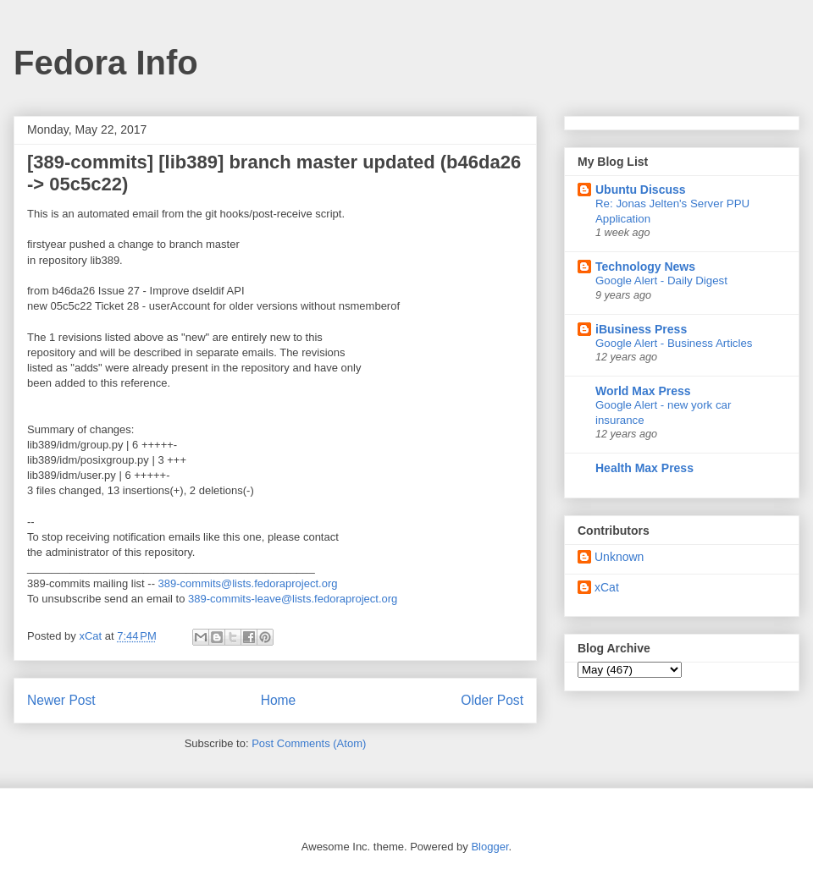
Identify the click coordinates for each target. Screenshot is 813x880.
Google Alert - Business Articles (674, 343)
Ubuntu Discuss (640, 189)
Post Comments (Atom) (309, 743)
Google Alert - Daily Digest (661, 280)
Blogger (489, 846)
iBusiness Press (641, 329)
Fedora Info (106, 62)
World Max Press (643, 391)
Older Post (492, 700)
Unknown (619, 557)
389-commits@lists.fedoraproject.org (248, 583)
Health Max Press (644, 468)
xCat (607, 587)
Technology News (645, 266)
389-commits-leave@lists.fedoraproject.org (292, 598)
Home (278, 700)
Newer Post (61, 700)
